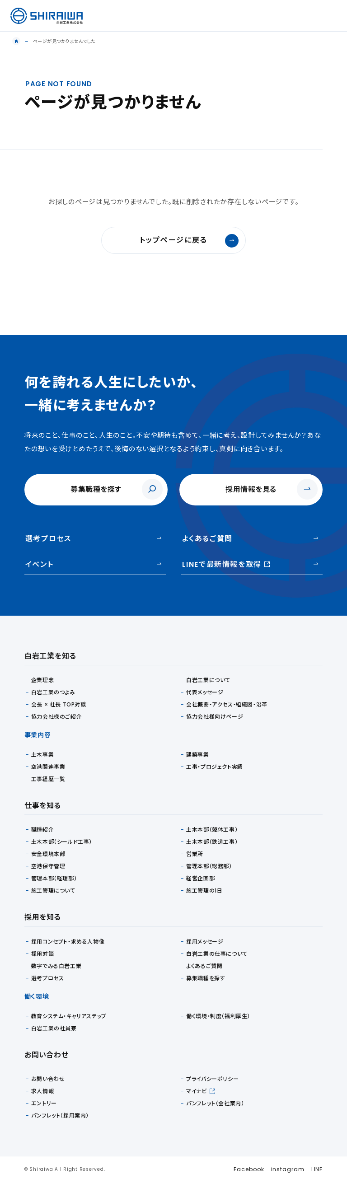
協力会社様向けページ (214, 716)
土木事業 (42, 754)
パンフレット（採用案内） (60, 1115)
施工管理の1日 (204, 890)
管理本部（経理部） (54, 878)
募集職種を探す (96, 489)
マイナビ (196, 1091)
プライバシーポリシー (212, 1079)
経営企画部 (200, 878)
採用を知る (42, 917)
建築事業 (197, 754)
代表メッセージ (204, 692)
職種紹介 (42, 829)
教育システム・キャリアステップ (69, 1016)
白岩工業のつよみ (53, 692)
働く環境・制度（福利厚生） (218, 1016)
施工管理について (53, 890)
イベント (39, 564)
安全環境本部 (48, 854)
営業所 (194, 854)
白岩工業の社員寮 (54, 1028)
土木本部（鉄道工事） (212, 842)
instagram (288, 1169)
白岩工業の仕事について (217, 954)
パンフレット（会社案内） (215, 1103)
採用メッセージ (204, 941)
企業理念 (42, 680)
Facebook (249, 1169)
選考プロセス (48, 538)
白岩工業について (208, 680)
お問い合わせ (48, 1079)
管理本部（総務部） (209, 866)
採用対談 (42, 954)
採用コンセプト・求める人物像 (67, 941)
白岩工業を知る (50, 656)
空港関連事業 (48, 767)
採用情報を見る (251, 489)
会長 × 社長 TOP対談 (58, 704)
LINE (317, 1169)
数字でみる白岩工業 (56, 966)
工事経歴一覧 (48, 779)
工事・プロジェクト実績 (214, 767)
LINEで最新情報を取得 (226, 564)
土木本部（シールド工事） (61, 842)
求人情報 (42, 1091)
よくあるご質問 (207, 538)
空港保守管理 (48, 866)
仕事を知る (42, 805)
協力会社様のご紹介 (56, 716)
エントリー (44, 1103)
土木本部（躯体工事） (212, 829)
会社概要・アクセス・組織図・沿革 (226, 704)
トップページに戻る (189, 241)
